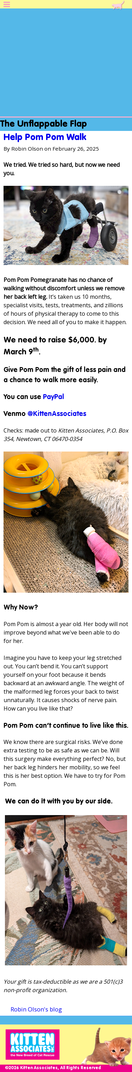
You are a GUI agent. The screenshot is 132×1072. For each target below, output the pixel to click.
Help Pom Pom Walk (45, 137)
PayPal (53, 397)
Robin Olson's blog (36, 1009)
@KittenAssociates (56, 414)
